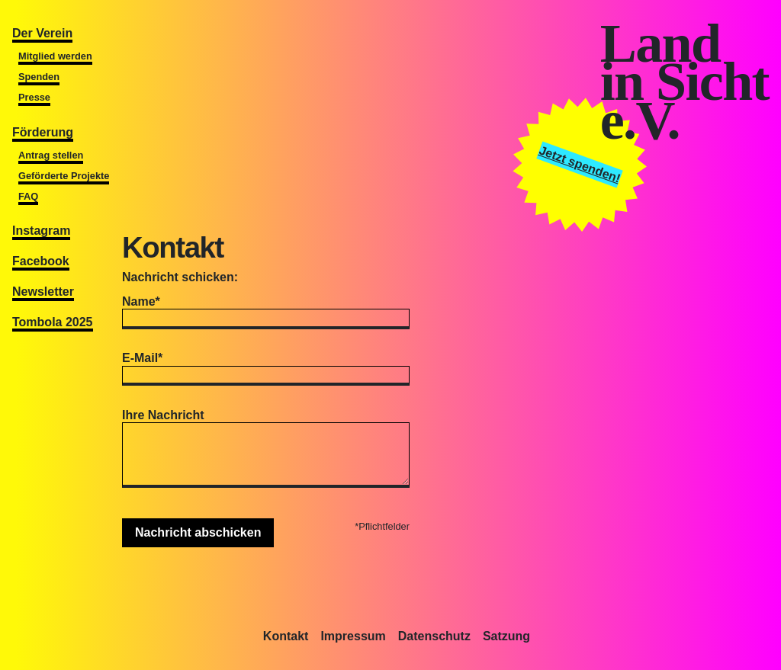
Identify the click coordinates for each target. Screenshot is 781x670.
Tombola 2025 (52, 322)
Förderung (42, 132)
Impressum (352, 636)
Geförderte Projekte (63, 175)
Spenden (38, 76)
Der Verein (42, 33)
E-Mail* (142, 357)
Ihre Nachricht (163, 415)
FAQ (28, 196)
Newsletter (43, 291)
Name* (141, 301)
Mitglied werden (55, 56)
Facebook (40, 261)
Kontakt (286, 636)
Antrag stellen (50, 155)
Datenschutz (434, 636)
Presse (34, 97)
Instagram (41, 230)
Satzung (506, 636)
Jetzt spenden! (580, 163)
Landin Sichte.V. (684, 82)
